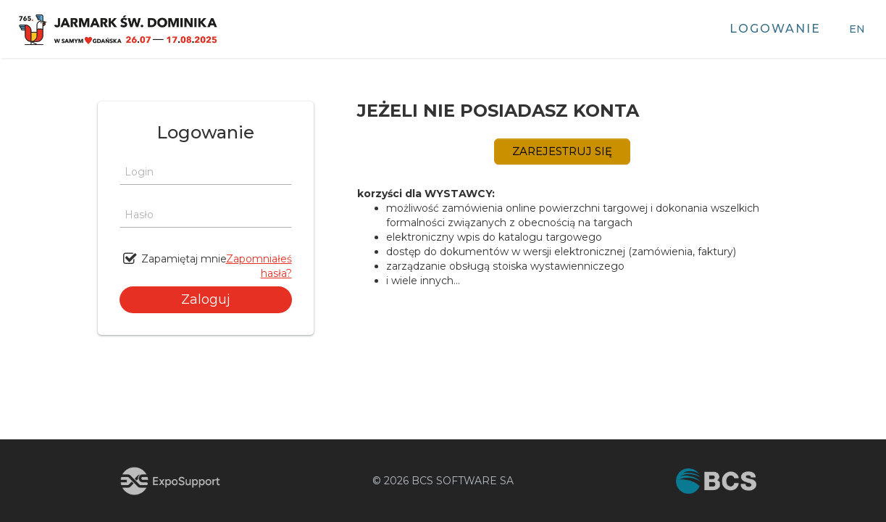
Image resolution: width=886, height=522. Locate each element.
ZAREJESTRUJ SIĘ (562, 151)
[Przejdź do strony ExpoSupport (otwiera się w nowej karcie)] (170, 481)
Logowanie (775, 29)
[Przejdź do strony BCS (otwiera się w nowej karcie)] (716, 481)
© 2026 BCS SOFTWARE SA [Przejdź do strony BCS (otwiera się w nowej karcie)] (443, 480)
